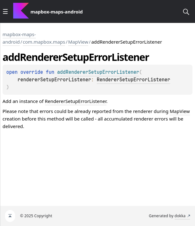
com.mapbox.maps (44, 42)
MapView (78, 42)
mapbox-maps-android (19, 38)
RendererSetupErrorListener (133, 80)
